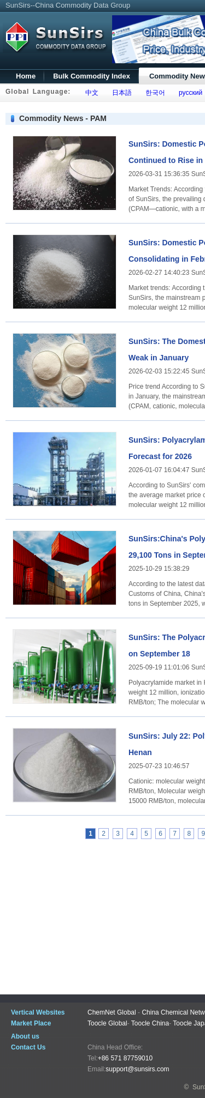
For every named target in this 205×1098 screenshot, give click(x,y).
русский (188, 92)
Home (26, 76)
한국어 (153, 92)
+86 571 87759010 (125, 1058)
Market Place (31, 1023)
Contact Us (28, 1047)
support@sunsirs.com (137, 1069)
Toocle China (150, 1023)
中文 (89, 92)
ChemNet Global (111, 1012)
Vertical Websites (38, 1012)
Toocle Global (107, 1023)
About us (25, 1036)
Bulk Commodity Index (91, 76)
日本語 (120, 92)
